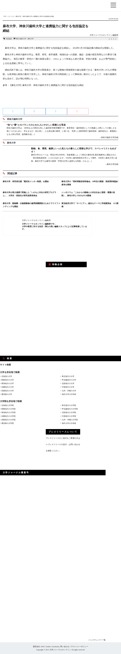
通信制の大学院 (7, 423)
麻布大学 (31, 39)
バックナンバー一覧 (97, 640)
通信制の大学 (6, 394)
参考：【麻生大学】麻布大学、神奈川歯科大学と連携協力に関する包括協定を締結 (43, 85)
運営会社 (36, 647)
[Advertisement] (60, 98)
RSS (42, 647)
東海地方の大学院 (8, 412)
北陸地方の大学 (68, 383)
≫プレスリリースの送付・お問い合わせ (63, 444)
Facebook (55, 647)
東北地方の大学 (68, 376)
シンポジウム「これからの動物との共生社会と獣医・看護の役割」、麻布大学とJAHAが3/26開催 (88, 194)
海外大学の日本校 (69, 394)
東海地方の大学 (7, 383)
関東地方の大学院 (8, 409)
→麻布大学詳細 (111, 164)
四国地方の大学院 (8, 420)
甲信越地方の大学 (69, 380)
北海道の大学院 (7, 405)
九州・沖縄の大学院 (70, 420)
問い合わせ (64, 647)
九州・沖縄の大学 (69, 391)
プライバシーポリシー (79, 647)
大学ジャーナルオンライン (60, 650)
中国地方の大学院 (69, 416)
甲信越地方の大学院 (70, 409)
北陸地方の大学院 (69, 412)
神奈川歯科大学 (21, 39)
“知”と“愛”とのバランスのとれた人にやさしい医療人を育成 (36, 125)
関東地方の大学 (7, 380)
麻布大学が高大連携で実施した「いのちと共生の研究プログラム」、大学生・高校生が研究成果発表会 (29, 194)
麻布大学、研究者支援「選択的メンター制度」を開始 (26, 181)
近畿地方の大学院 (8, 416)
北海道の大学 (6, 376)
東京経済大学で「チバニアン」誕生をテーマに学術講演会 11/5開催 (89, 205)
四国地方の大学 (7, 391)
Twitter (48, 647)
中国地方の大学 (68, 387)
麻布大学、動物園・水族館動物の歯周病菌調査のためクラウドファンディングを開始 (31, 205)
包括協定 (9, 39)
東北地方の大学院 (69, 405)
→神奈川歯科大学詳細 (108, 137)
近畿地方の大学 (7, 387)
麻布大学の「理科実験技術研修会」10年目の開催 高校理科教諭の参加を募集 (90, 183)
